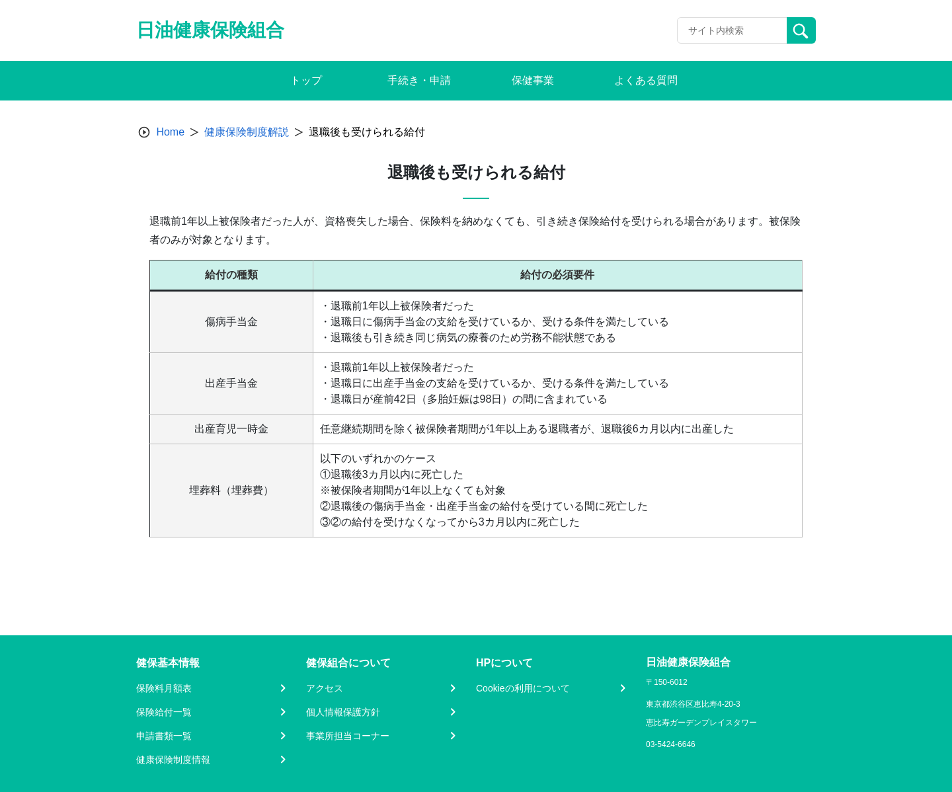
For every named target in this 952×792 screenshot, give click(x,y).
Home (170, 132)
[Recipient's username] (732, 30)
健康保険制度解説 (246, 132)
